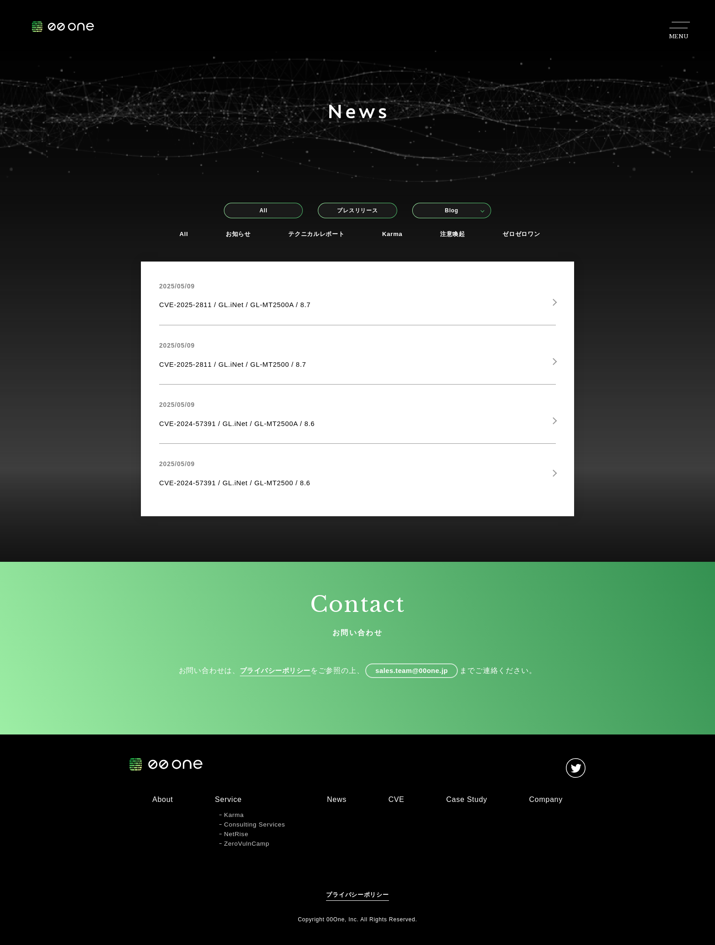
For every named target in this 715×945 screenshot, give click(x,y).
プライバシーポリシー (270, 680)
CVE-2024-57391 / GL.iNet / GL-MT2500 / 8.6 (241, 489)
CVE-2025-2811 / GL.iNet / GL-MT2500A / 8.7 (241, 307)
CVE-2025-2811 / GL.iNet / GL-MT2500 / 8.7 (238, 368)
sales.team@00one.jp (415, 680)
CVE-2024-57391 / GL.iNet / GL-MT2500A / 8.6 (243, 428)
